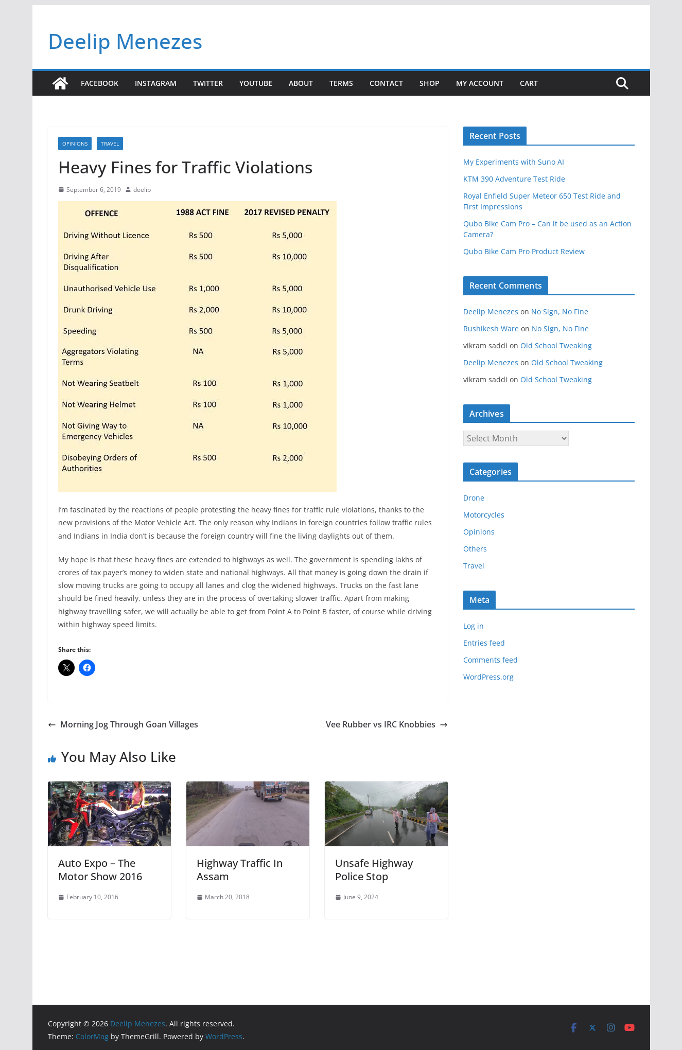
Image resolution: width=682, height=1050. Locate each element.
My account (479, 83)
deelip (142, 189)
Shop (429, 83)
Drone (473, 498)
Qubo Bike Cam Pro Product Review (524, 251)
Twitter (208, 83)
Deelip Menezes (125, 41)
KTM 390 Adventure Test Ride (514, 179)
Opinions (75, 143)
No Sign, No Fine (559, 311)
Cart (529, 83)
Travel (110, 143)
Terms (341, 83)
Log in (473, 626)
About (301, 83)
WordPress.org (488, 677)
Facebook (99, 83)
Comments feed (490, 660)
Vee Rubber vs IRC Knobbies (387, 724)
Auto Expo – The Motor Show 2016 (100, 869)
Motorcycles (483, 515)
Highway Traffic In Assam (240, 869)
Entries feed (484, 643)
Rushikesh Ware (491, 328)
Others (475, 549)
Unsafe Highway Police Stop (374, 869)
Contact (386, 83)
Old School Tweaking (556, 345)
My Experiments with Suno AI (513, 162)
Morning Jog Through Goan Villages (123, 724)
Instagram (156, 83)
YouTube (255, 83)
